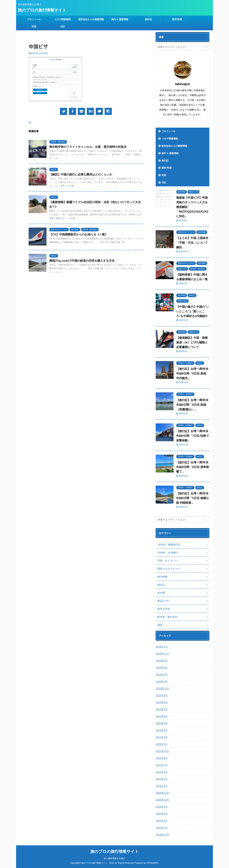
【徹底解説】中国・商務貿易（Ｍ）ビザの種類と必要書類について (192, 342)
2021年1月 (162, 785)
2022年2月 (162, 744)
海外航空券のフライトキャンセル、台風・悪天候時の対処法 (87, 146)
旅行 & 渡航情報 (119, 19)
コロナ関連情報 (62, 19)
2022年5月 (162, 723)
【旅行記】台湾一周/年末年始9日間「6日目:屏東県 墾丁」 (192, 467)
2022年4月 (162, 730)
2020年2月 (162, 820)
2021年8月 (162, 758)
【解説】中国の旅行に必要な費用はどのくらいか (80, 174)
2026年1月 (162, 646)
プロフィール (34, 19)
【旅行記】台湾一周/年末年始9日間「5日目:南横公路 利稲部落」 (192, 498)
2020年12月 (162, 792)
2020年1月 (162, 827)
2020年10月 (162, 799)
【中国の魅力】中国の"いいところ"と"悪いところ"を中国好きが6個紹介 (192, 311)
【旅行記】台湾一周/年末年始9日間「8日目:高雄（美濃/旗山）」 (192, 405)
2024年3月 (162, 667)
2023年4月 (162, 702)
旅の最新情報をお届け (114, 858)
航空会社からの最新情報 (91, 19)
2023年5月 (162, 695)
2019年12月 (162, 834)
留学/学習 (177, 19)
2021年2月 (162, 779)
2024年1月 (162, 681)
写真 (34, 26)
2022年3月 (162, 737)
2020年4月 (162, 806)
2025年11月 (162, 653)
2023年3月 (162, 709)
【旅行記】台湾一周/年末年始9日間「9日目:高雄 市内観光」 (192, 373)
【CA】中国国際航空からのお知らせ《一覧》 (78, 234)
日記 (62, 26)
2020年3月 (162, 813)
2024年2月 (162, 674)
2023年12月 (162, 688)
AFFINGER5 (152, 863)
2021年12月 (162, 751)
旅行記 (148, 19)
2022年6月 (162, 716)
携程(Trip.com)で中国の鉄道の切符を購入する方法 (81, 260)
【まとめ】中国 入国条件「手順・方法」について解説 (192, 243)
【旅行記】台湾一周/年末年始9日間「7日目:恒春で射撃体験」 (192, 436)
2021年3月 (162, 772)
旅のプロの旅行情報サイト (42, 10)
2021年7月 (162, 765)
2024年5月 (162, 660)
